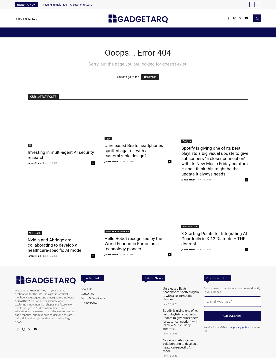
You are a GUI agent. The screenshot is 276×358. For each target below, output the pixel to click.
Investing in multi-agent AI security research (67, 4)
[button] (257, 18)
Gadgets (187, 141)
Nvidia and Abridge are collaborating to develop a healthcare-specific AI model (55, 245)
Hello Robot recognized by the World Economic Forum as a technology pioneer (133, 243)
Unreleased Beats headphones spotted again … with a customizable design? (134, 150)
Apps (108, 138)
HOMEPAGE (150, 77)
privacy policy (241, 327)
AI (30, 145)
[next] (258, 4)
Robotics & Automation (117, 231)
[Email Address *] (232, 301)
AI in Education (190, 226)
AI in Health (34, 233)
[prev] (252, 4)
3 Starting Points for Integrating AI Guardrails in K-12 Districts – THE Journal (214, 238)
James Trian (34, 163)
